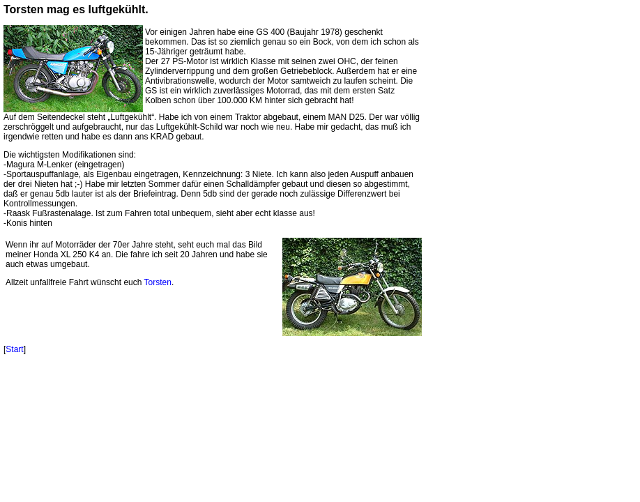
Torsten (158, 282)
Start (14, 349)
